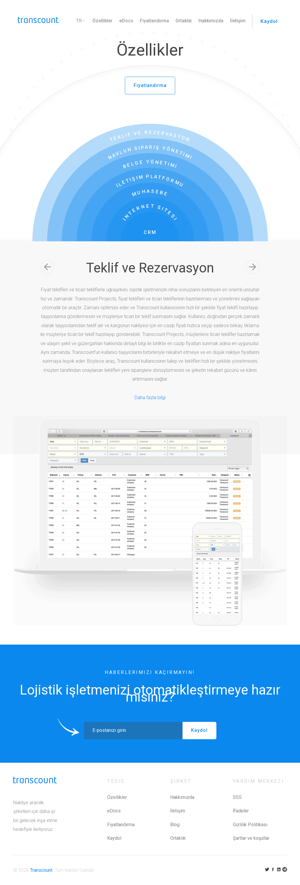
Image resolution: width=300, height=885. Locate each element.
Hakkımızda (208, 21)
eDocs (123, 21)
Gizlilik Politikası (250, 824)
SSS (237, 797)
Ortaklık (181, 21)
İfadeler (241, 811)
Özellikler (99, 21)
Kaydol (267, 21)
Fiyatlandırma (151, 21)
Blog (175, 824)
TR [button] (76, 21)
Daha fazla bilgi (150, 397)
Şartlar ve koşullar (251, 838)
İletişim (235, 21)
